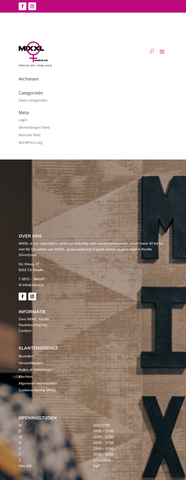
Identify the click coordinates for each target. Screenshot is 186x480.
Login (23, 120)
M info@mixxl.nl (31, 285)
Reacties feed (29, 135)
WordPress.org (30, 142)
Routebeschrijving (33, 325)
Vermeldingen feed (34, 127)
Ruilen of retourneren (35, 370)
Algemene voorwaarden (38, 383)
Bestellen (26, 356)
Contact (25, 330)
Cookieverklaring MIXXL (37, 390)
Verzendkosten (30, 363)
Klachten (25, 376)
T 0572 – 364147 (32, 279)
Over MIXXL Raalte (34, 319)
